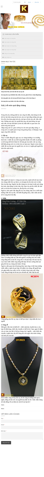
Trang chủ (11, 22)
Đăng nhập (37, 2)
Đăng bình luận (6, 442)
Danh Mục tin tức (8, 61)
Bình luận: (3, 431)
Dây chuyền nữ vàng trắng (10, 46)
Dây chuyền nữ (7, 57)
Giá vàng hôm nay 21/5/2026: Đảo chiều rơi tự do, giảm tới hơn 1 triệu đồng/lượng (21, 94)
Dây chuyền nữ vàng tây (10, 38)
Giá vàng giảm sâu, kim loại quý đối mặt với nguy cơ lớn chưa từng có (18, 98)
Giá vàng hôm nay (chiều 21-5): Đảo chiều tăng (12, 101)
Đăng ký (29, 2)
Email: (3, 424)
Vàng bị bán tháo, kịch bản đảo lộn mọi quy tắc (12, 91)
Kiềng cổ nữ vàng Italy (9, 53)
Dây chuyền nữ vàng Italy (10, 49)
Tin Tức (17, 22)
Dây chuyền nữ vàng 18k (10, 42)
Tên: (2, 418)
